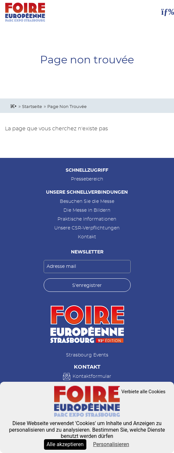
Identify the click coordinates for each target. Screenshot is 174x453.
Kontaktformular (92, 376)
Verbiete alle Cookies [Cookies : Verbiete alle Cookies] (143, 392)
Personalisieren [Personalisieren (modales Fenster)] (111, 444)
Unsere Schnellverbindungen (87, 192)
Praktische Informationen (86, 219)
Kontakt (87, 236)
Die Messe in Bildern (86, 210)
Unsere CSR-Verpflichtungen (87, 228)
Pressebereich (87, 179)
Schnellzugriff (87, 170)
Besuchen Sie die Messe (87, 201)
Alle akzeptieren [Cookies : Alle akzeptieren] (65, 444)
